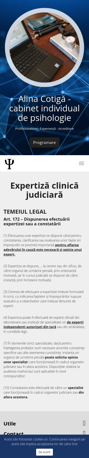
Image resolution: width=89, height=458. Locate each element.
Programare (44, 141)
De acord (44, 452)
